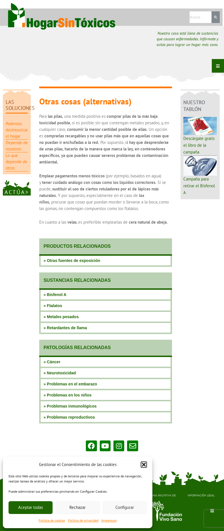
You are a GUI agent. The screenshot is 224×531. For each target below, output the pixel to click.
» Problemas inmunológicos (70, 406)
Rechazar (77, 507)
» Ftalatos (52, 305)
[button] (144, 464)
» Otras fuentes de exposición (71, 260)
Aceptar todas (30, 507)
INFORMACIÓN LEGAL (201, 495)
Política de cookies (52, 520)
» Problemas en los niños (67, 395)
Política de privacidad (83, 520)
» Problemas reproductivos (69, 417)
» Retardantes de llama (65, 328)
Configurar (124, 507)
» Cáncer (51, 362)
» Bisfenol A (54, 294)
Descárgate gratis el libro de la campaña (199, 145)
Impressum (109, 520)
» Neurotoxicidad (59, 373)
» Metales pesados (61, 316)
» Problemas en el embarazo (70, 384)
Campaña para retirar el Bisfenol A (199, 185)
